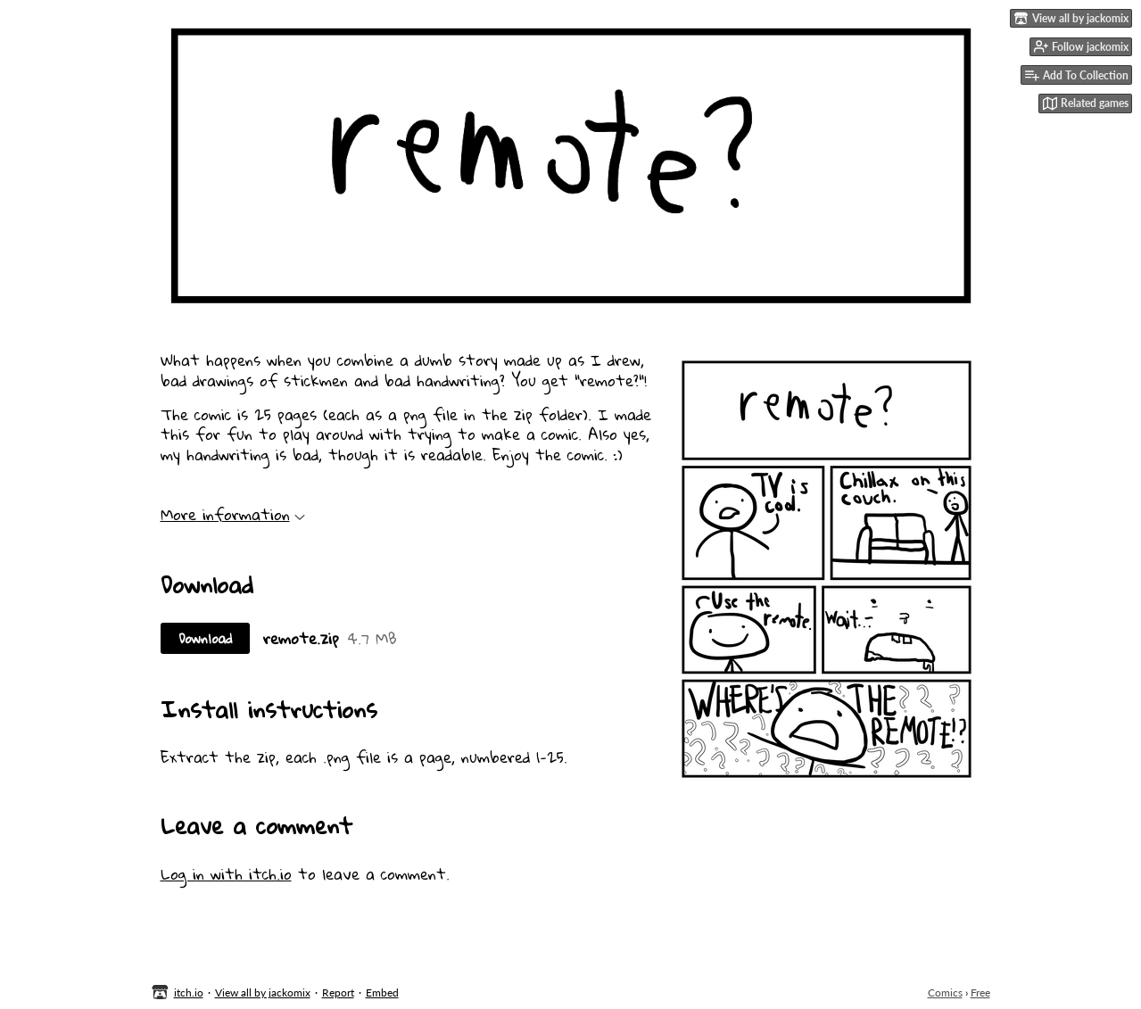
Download (205, 637)
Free (980, 992)
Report (338, 992)
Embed (382, 992)
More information (233, 514)
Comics (945, 992)
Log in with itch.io (226, 874)
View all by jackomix (262, 992)
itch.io (188, 992)
